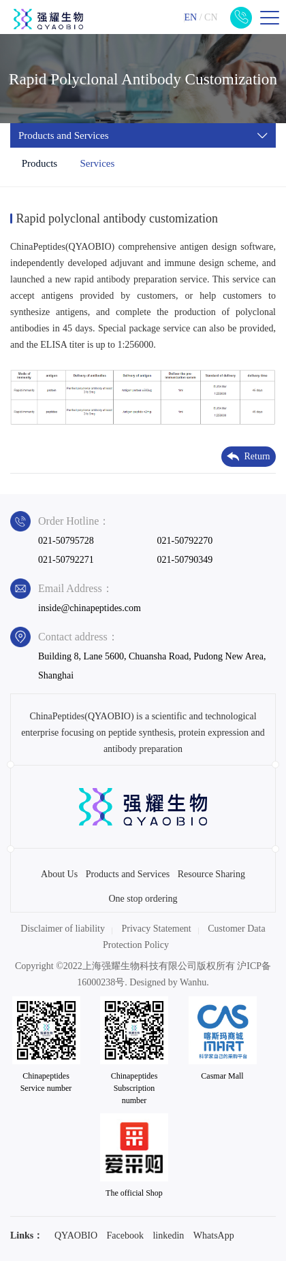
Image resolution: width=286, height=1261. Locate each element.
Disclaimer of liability (62, 928)
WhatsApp (213, 1235)
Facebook (125, 1235)
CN (210, 17)
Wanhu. (194, 982)
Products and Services (128, 874)
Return (248, 456)
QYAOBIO (75, 1235)
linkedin (168, 1235)
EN (190, 17)
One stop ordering (142, 899)
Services (97, 163)
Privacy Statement (156, 928)
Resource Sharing (211, 874)
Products (40, 163)
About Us (59, 874)
